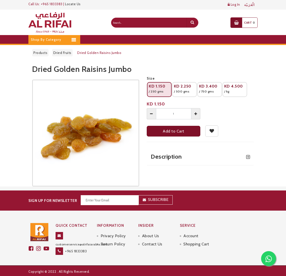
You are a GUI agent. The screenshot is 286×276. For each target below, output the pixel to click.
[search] (192, 22)
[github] (40, 248)
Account (191, 235)
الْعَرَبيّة (249, 5)
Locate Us (73, 4)
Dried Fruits (62, 53)
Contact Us (152, 244)
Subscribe (158, 199)
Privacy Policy (113, 235)
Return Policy (113, 244)
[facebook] (32, 248)
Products (40, 53)
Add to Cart (173, 131)
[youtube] (47, 248)
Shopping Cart (196, 244)
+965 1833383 (76, 251)
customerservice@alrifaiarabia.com (81, 244)
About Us (150, 235)
